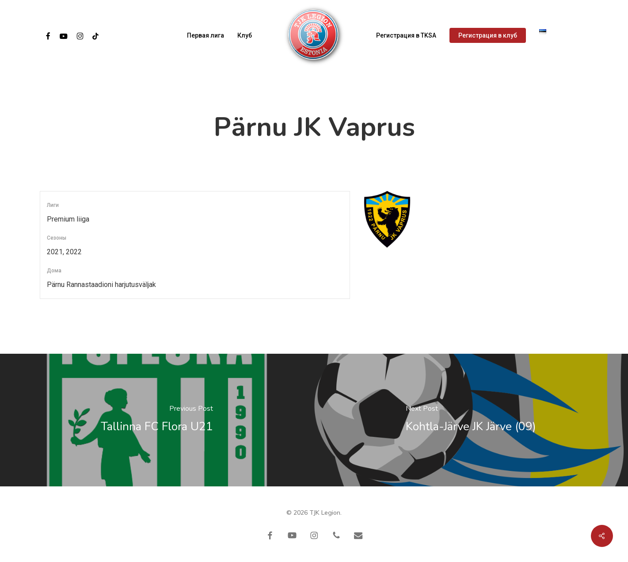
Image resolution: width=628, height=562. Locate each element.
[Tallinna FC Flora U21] (157, 420)
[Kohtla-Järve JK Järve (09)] (471, 420)
